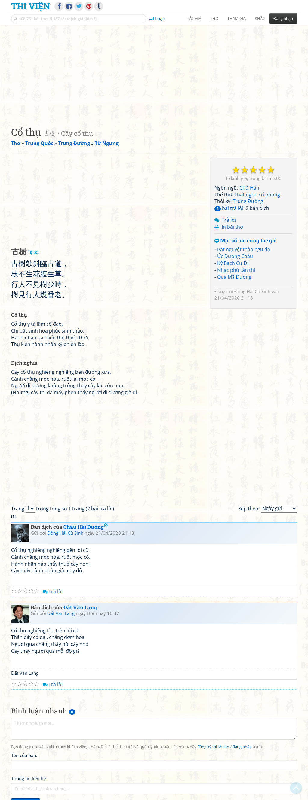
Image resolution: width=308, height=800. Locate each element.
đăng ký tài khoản (213, 746)
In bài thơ (232, 227)
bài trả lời (228, 208)
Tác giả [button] (194, 18)
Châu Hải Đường (85, 526)
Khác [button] (260, 18)
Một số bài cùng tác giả (245, 241)
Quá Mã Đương (234, 277)
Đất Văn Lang (80, 607)
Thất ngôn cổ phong (257, 194)
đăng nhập (242, 746)
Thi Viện (30, 6)
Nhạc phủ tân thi (236, 270)
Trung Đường (248, 201)
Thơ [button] (214, 18)
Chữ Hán (249, 187)
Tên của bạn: (24, 755)
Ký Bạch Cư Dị (232, 263)
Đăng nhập (283, 18)
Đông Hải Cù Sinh (252, 291)
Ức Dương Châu (235, 256)
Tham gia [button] (236, 18)
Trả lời (229, 220)
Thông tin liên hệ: (29, 778)
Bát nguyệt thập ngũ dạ (243, 249)
